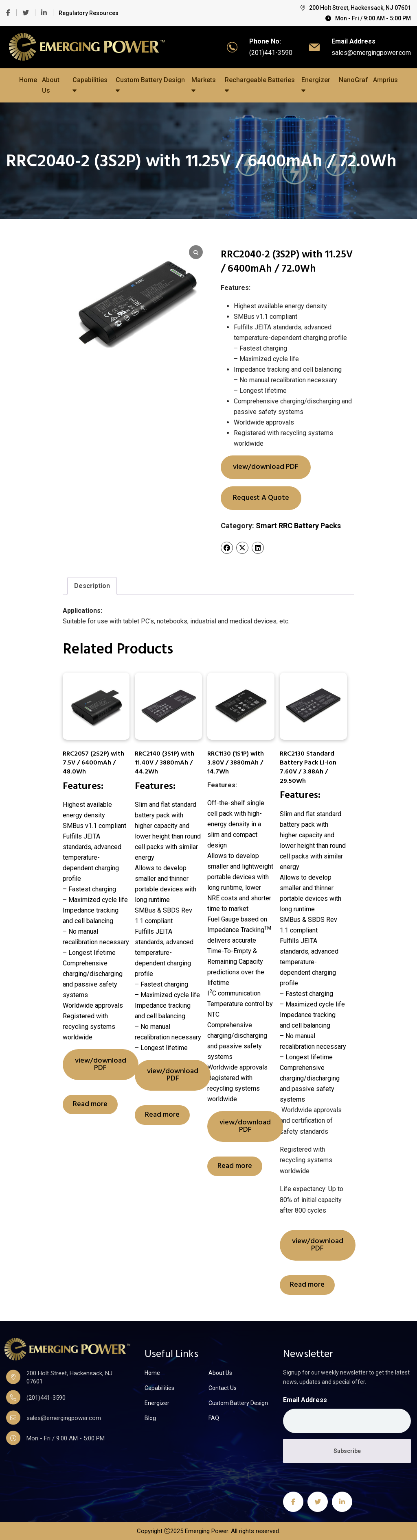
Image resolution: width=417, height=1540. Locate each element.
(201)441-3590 (270, 53)
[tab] (92, 586)
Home (28, 80)
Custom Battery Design (150, 85)
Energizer (315, 85)
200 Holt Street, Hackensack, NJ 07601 (356, 7)
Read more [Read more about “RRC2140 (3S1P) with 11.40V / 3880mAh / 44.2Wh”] (162, 1115)
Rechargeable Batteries (260, 85)
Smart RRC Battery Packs (298, 525)
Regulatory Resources (89, 13)
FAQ (213, 1418)
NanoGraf (353, 80)
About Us (50, 85)
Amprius (385, 80)
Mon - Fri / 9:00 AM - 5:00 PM (368, 18)
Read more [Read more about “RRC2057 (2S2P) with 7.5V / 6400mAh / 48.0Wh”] (90, 1104)
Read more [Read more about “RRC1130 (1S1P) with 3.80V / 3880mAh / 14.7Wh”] (234, 1166)
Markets (203, 85)
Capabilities (90, 85)
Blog (150, 1418)
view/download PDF (265, 467)
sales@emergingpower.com (371, 53)
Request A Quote (261, 498)
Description (92, 586)
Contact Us (222, 1388)
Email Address (305, 1400)
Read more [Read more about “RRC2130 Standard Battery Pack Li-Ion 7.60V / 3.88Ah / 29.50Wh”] (307, 1285)
